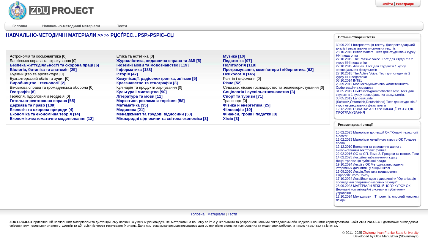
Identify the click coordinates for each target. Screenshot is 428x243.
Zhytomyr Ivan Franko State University (390, 232)
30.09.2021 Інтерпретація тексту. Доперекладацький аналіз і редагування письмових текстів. (375, 46)
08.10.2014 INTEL (349, 80)
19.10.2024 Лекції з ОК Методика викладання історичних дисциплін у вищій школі (370, 166)
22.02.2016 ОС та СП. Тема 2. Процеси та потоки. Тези (377, 153)
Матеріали (216, 214)
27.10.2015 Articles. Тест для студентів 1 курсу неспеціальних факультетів (371, 68)
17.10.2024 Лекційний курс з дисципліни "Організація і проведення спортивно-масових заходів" (377, 180)
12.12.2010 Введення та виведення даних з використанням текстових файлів (368, 148)
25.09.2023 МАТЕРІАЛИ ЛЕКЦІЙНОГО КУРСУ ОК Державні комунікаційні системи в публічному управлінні (373, 189)
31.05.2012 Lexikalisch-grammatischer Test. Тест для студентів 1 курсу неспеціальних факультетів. (375, 92)
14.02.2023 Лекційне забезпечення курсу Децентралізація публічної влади (366, 159)
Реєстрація (405, 4)
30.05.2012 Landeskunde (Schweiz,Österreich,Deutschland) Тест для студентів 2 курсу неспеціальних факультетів (376, 101)
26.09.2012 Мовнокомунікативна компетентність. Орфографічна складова (373, 85)
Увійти (387, 4)
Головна (197, 214)
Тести (232, 214)
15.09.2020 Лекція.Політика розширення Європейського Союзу (366, 173)
